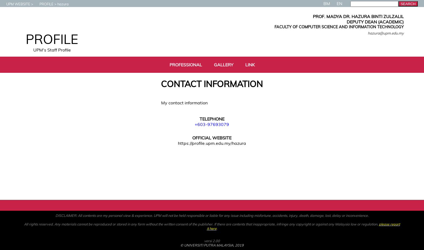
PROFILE (44, 4)
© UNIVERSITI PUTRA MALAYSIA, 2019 (212, 245)
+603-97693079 (212, 124)
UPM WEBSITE (15, 4)
